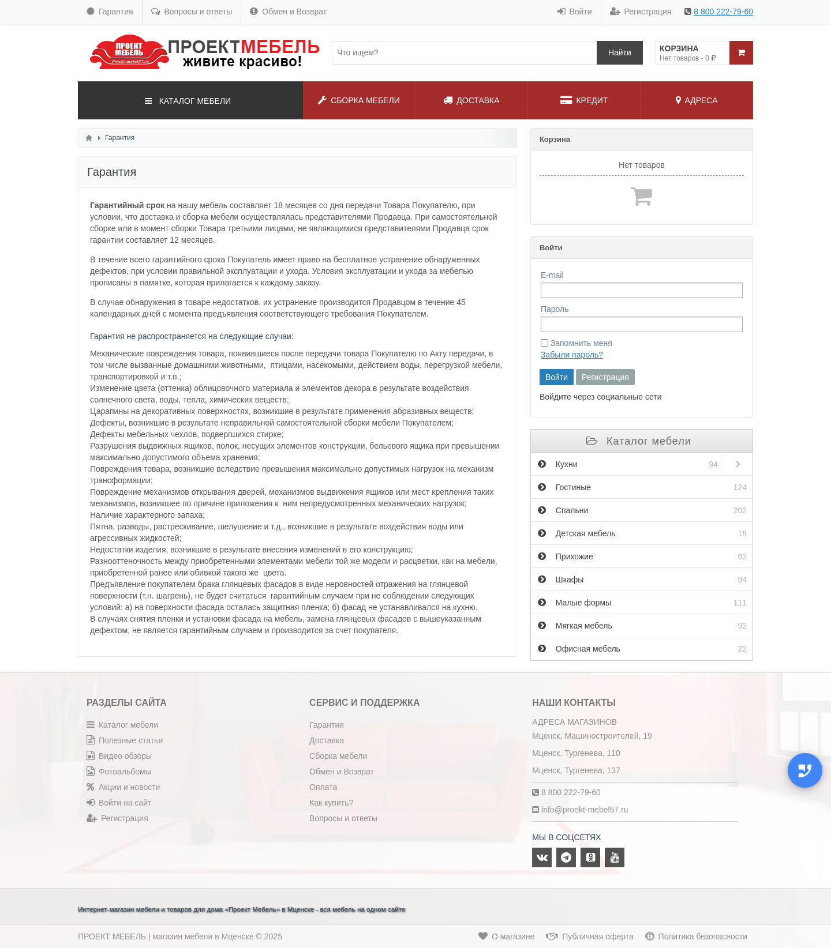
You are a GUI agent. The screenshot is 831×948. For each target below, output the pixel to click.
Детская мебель (642, 533)
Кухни (628, 464)
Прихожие (642, 556)
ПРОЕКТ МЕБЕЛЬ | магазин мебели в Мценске (166, 936)
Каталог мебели (638, 441)
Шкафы (642, 579)
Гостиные (642, 487)
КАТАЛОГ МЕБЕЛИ (188, 101)
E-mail (552, 275)
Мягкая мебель (642, 625)
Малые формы (642, 602)
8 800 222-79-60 (723, 11)
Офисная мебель (642, 648)
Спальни (642, 510)
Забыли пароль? (572, 354)
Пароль (555, 309)
